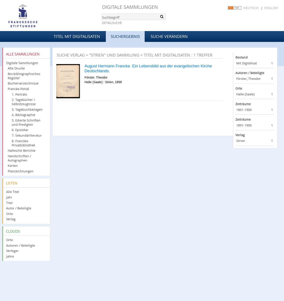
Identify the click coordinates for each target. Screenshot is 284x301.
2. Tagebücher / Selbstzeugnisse (24, 102)
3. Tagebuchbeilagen (27, 109)
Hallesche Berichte (22, 150)
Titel (9, 203)
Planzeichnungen (21, 171)
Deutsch (250, 8)
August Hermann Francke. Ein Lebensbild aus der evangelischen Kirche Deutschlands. (148, 68)
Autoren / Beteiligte (20, 245)
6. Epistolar (20, 130)
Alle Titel (12, 192)
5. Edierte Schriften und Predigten (26, 122)
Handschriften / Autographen (19, 158)
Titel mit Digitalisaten (77, 36)
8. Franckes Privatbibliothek (23, 143)
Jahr (9, 197)
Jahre (10, 256)
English (271, 8)
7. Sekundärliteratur (27, 135)
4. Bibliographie (23, 115)
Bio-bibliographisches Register (24, 76)
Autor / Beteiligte (18, 208)
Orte (9, 214)
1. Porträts (19, 94)
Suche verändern (169, 36)
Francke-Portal (18, 89)
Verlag (11, 219)
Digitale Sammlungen (130, 7)
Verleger (12, 251)
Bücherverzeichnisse (23, 83)
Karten (13, 165)
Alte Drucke (16, 68)
